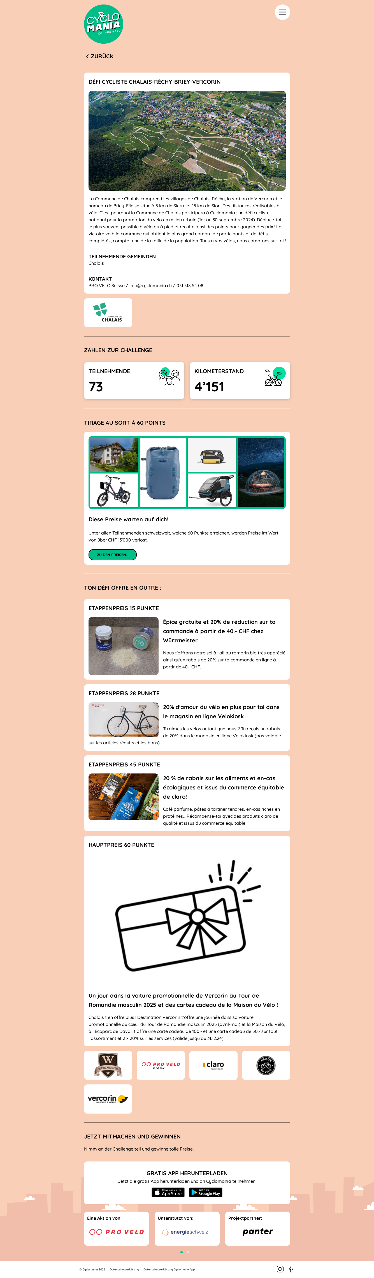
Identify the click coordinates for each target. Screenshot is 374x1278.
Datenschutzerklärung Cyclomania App (169, 1269)
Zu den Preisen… (112, 554)
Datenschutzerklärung (124, 1269)
